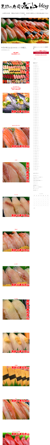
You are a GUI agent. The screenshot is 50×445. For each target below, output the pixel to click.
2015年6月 (35, 137)
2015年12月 (35, 127)
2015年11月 (35, 128)
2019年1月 (35, 66)
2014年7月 (35, 155)
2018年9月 (35, 73)
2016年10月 (35, 110)
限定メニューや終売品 (37, 186)
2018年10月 (35, 71)
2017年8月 (35, 94)
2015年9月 (35, 132)
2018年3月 (35, 83)
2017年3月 (35, 102)
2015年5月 (35, 138)
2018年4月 (35, 81)
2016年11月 (35, 109)
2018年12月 (35, 68)
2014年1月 (35, 164)
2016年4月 (35, 120)
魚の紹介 (34, 190)
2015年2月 (35, 143)
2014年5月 (35, 158)
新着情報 (34, 185)
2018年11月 (35, 70)
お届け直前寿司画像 (36, 180)
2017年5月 (35, 99)
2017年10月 (35, 91)
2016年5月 (35, 119)
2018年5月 (35, 79)
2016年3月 (35, 122)
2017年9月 (35, 92)
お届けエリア (35, 178)
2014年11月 (35, 148)
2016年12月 (35, 107)
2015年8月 (35, 133)
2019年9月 (35, 65)
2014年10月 (35, 150)
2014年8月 (35, 153)
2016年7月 (35, 115)
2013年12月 (35, 166)
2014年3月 (35, 161)
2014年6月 (35, 156)
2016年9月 (35, 112)
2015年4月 (35, 140)
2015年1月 (35, 145)
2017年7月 (35, 96)
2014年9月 (35, 151)
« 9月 (34, 208)
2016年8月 (35, 114)
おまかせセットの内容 (37, 177)
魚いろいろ (35, 188)
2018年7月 (35, 76)
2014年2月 (35, 163)
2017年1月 (35, 106)
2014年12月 (35, 146)
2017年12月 (35, 87)
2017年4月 (35, 101)
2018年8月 (35, 74)
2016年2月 (35, 124)
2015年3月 (35, 141)
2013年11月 (35, 168)
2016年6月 (35, 117)
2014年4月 (35, 159)
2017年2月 (35, 104)
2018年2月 (35, 84)
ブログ (34, 182)
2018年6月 (35, 78)
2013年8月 (35, 169)
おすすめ (34, 175)
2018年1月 (35, 86)
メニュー (34, 183)
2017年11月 (35, 89)
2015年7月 (35, 135)
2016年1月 (35, 125)
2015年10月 (35, 130)
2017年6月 (35, 97)
